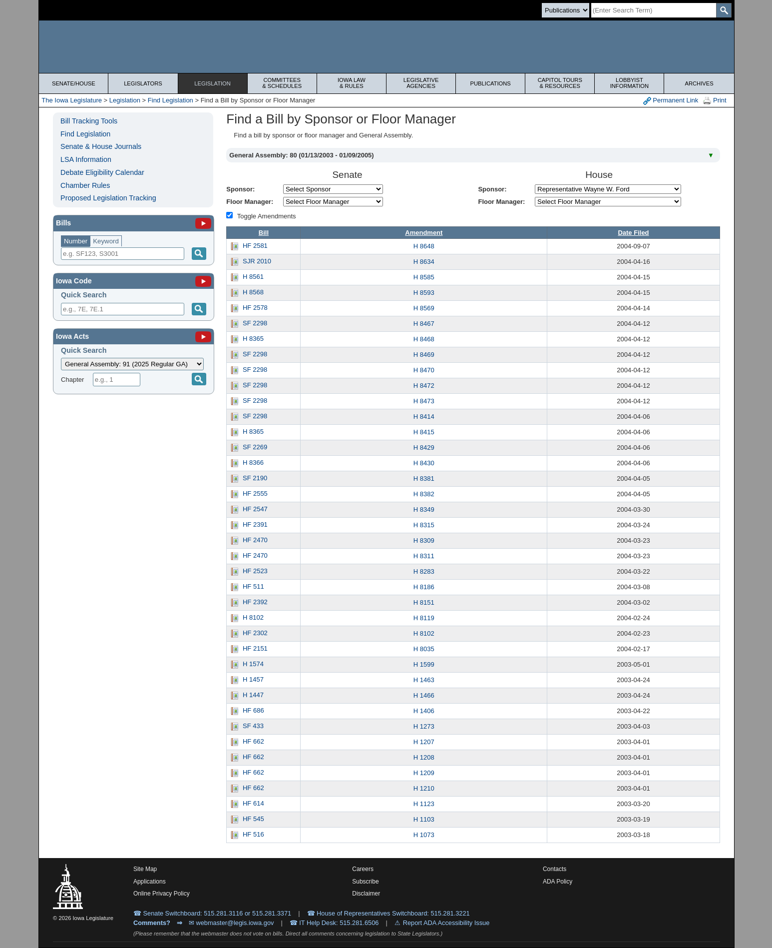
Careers (363, 869)
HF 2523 (255, 571)
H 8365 (253, 338)
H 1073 (423, 835)
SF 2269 (255, 447)
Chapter (72, 379)
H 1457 (253, 679)
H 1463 (423, 680)
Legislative (420, 83)
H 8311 (423, 556)
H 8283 (423, 571)
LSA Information (85, 159)
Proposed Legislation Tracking (108, 198)
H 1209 (423, 773)
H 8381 (423, 478)
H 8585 (423, 277)
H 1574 (253, 664)
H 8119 (423, 618)
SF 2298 (255, 323)
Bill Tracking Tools (88, 121)
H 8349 (423, 509)
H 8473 (423, 401)
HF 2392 (255, 602)
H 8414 (423, 416)
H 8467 (423, 323)
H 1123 (423, 804)
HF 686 (253, 710)
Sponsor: (240, 189)
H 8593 (423, 292)
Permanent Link (671, 100)
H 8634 (423, 261)
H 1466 (423, 695)
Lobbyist (629, 83)
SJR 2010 (257, 261)
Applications (149, 881)
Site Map (145, 869)
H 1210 (423, 788)
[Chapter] (116, 379)
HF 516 (253, 834)
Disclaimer (366, 893)
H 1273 (423, 726)
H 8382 (423, 494)
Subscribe (365, 881)
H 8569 (423, 308)
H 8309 (423, 540)
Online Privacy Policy (161, 893)
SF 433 (253, 726)
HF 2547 (255, 509)
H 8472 (423, 385)
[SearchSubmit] (724, 10)
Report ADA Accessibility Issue (446, 923)
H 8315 (423, 525)
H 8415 (423, 432)
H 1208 (423, 757)
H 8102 (253, 617)
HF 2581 (255, 245)
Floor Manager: (249, 201)
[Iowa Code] (203, 281)
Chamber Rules (85, 185)
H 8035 (423, 649)
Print (714, 100)
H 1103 (423, 819)
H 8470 (423, 370)
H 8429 (423, 447)
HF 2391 (255, 524)
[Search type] (565, 10)
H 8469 (423, 354)
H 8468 (423, 339)
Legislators (143, 83)
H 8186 (423, 587)
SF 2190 (255, 478)
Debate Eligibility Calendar (102, 172)
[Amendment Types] (229, 215)
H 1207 (423, 742)
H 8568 (253, 292)
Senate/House (73, 83)
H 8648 (423, 246)
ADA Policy (557, 881)
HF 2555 (255, 493)
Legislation (212, 83)
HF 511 (253, 586)
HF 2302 (255, 633)
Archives (699, 83)
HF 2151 (255, 648)
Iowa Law (351, 83)
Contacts (554, 869)
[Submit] (199, 309)
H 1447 (253, 695)
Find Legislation (170, 100)
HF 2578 (255, 307)
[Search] (653, 10)
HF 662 (253, 741)
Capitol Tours (559, 83)
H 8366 (253, 462)
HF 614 (253, 803)
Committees (282, 83)
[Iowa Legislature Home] (386, 46)
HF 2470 (255, 540)
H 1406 (423, 711)
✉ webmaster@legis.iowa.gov (231, 923)
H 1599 (423, 664)
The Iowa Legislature (71, 100)
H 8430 (423, 463)
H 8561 (253, 276)
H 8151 (423, 602)
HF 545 (253, 819)
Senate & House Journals (100, 146)
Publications (490, 83)
